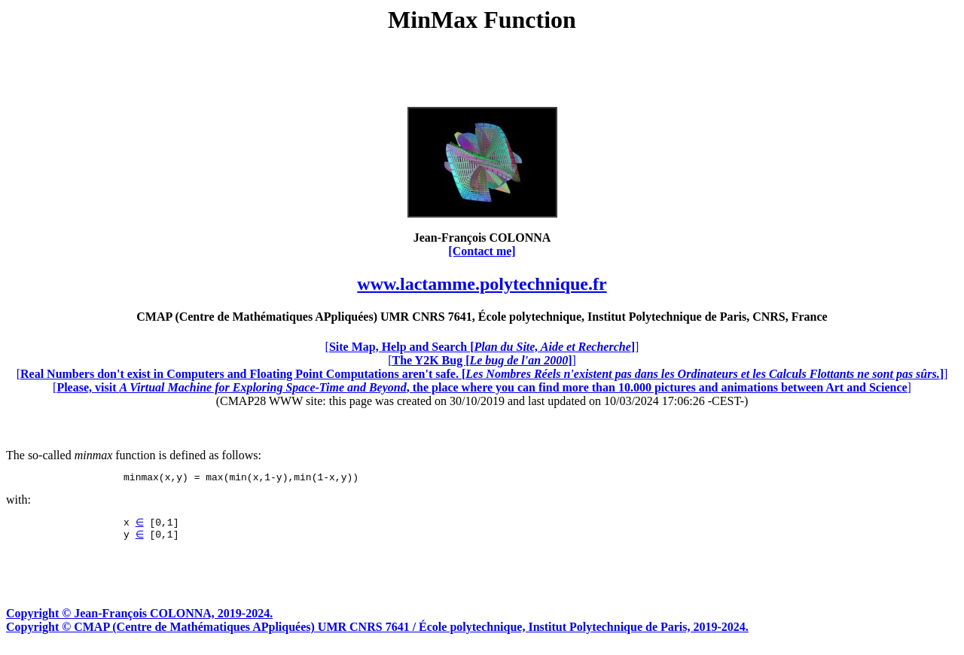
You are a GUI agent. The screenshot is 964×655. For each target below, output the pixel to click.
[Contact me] (481, 251)
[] (482, 346)
